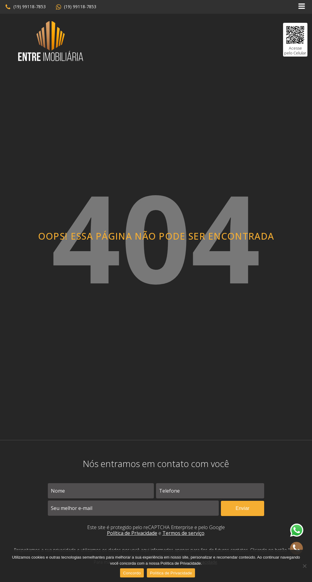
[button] (25, 7)
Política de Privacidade (132, 533)
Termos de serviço (183, 533)
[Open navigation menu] (301, 7)
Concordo (132, 573)
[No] (304, 566)
